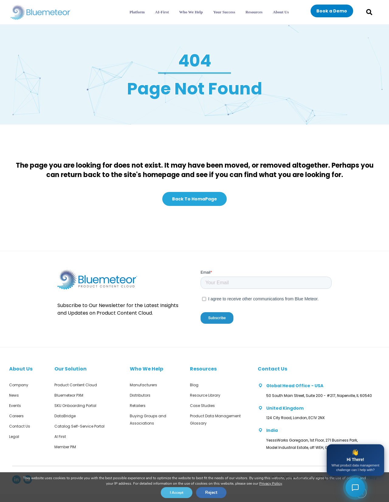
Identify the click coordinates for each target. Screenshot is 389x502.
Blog (194, 385)
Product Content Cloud (75, 385)
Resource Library (205, 395)
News (14, 395)
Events (15, 405)
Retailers (138, 405)
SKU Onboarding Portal (75, 405)
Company (18, 385)
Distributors (140, 395)
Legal (14, 436)
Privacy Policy (270, 483)
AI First (60, 436)
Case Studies (202, 405)
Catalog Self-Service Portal (79, 426)
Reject (211, 492)
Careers (16, 415)
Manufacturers (143, 385)
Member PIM (65, 446)
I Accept (176, 492)
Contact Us (19, 426)
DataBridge (65, 415)
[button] (332, 11)
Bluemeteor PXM (68, 395)
